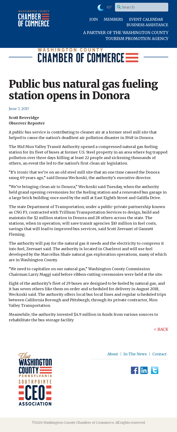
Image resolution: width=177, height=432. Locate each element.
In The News (135, 354)
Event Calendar (146, 19)
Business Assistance (147, 25)
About (112, 354)
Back (162, 329)
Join (93, 19)
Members (113, 19)
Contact (159, 354)
